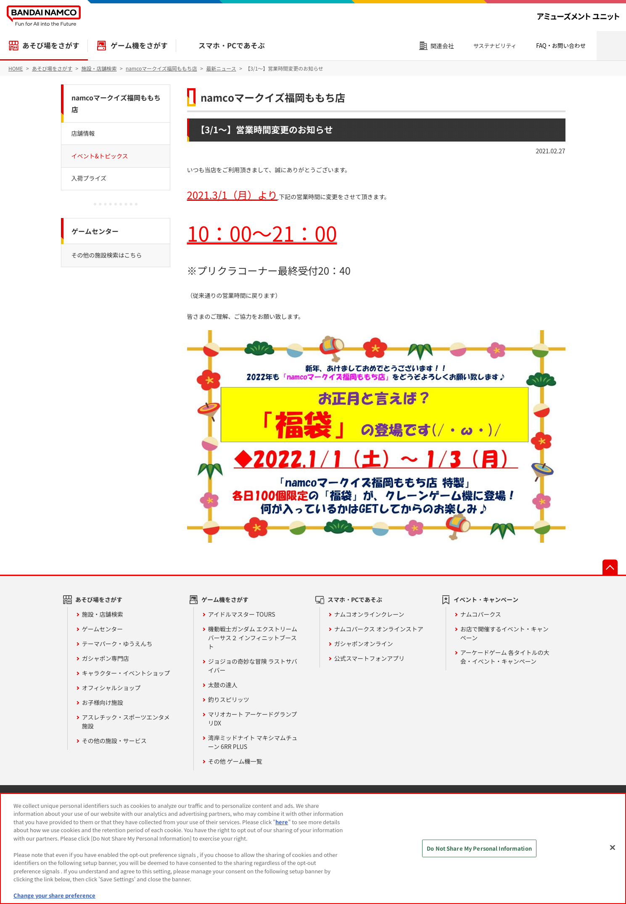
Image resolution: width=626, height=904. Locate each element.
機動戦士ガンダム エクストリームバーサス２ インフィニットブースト (252, 638)
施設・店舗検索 (102, 614)
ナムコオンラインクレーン (369, 614)
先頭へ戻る (610, 567)
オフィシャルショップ (111, 687)
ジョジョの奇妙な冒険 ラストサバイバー (252, 665)
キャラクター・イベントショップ (126, 673)
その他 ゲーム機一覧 (235, 761)
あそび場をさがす (50, 45)
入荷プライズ (89, 178)
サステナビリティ (495, 46)
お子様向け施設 (102, 702)
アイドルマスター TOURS (241, 614)
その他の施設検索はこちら (106, 255)
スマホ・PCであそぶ (231, 45)
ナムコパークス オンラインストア (378, 629)
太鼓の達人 (223, 685)
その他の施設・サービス (114, 740)
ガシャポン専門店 (105, 658)
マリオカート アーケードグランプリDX (252, 718)
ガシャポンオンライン (363, 643)
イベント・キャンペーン (486, 599)
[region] (313, 848)
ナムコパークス (480, 614)
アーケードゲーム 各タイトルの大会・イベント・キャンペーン (504, 656)
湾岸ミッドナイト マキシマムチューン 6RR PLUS (253, 742)
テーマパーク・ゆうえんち (117, 643)
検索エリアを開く (611, 46)
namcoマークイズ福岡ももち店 (273, 97)
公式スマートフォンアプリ (369, 658)
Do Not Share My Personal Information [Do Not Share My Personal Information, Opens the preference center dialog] (479, 848)
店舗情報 (83, 133)
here (281, 822)
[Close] (612, 847)
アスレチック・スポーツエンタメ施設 (126, 721)
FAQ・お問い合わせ (561, 46)
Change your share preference (54, 895)
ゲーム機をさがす (139, 45)
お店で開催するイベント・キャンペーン (504, 633)
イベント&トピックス (99, 156)
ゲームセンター (95, 231)
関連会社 (442, 46)
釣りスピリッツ (228, 699)
